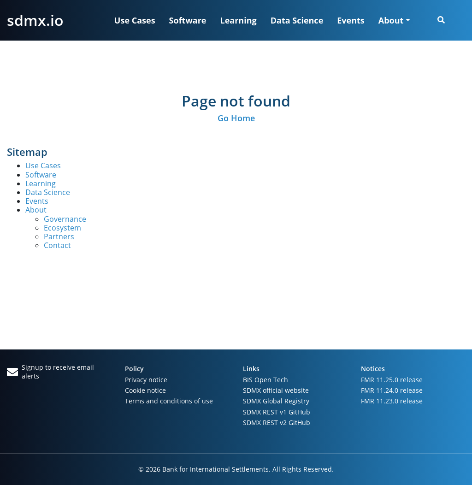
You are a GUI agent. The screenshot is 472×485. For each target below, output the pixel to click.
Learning (238, 20)
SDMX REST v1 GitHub (276, 412)
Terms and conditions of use (169, 400)
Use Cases (134, 20)
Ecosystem (62, 228)
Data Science (297, 20)
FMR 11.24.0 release (392, 390)
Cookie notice (145, 390)
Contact (57, 245)
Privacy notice (146, 379)
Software (187, 20)
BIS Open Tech (265, 379)
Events (351, 20)
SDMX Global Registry (276, 400)
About (36, 210)
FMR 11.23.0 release (392, 400)
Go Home (236, 118)
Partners (59, 236)
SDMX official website (276, 390)
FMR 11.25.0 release (392, 379)
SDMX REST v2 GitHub (276, 422)
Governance (65, 219)
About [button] (391, 20)
